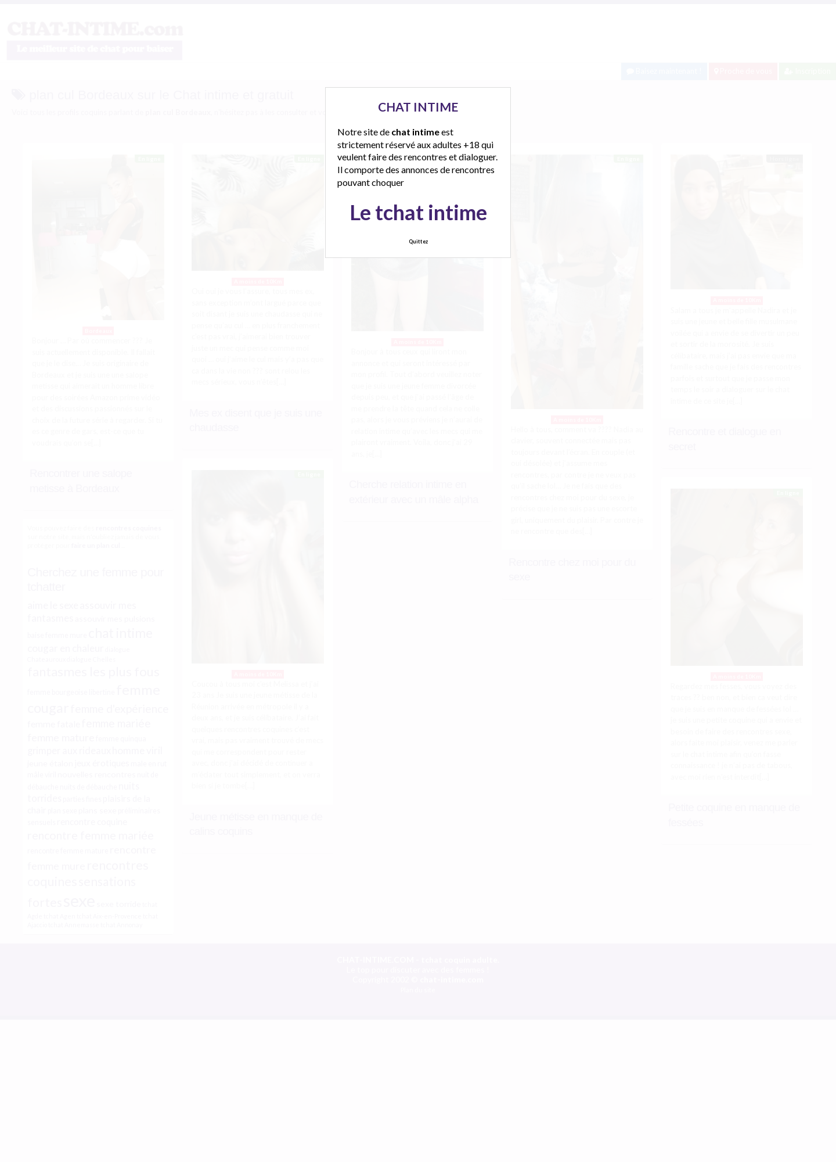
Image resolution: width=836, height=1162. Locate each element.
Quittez (418, 241)
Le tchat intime (418, 212)
